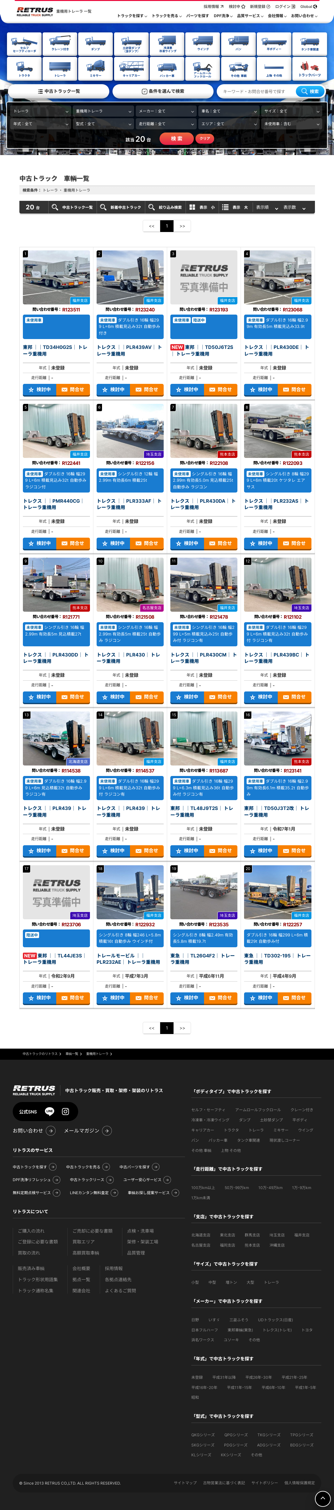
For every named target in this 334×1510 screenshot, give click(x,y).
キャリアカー (202, 1129)
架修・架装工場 (142, 1241)
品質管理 (136, 1252)
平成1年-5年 (305, 1387)
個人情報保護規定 (299, 1482)
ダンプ (244, 1119)
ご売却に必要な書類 (92, 1230)
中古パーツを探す (134, 1166)
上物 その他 (231, 1150)
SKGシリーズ (203, 1444)
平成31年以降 (224, 1377)
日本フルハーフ (204, 1329)
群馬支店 (252, 1234)
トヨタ (307, 1329)
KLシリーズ (201, 1454)
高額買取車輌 (85, 1252)
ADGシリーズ (269, 1444)
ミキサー (281, 1129)
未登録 (197, 1377)
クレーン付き (301, 1109)
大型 (250, 1282)
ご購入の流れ (31, 1230)
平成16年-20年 (204, 1387)
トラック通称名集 (35, 1290)
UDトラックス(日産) (275, 1319)
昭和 (195, 1397)
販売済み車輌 (31, 1268)
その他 (254, 1339)
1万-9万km (301, 1187)
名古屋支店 (200, 1244)
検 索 (176, 138)
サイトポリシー (264, 1482)
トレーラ (256, 1129)
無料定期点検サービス (32, 1192)
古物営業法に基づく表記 (224, 1482)
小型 (195, 1282)
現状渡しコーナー (284, 1140)
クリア (205, 138)
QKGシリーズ (203, 1434)
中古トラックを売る (83, 1166)
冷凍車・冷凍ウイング (210, 1119)
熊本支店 (252, 1244)
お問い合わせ (28, 1130)
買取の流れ (29, 1252)
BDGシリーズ (302, 1444)
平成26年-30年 (258, 1377)
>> (182, 225)
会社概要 (81, 1268)
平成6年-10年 (273, 1387)
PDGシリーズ (236, 1444)
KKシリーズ (231, 1454)
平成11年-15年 (239, 1387)
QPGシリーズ (236, 1434)
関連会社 (81, 1290)
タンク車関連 (248, 1140)
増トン (231, 1282)
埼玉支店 (277, 1234)
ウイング (305, 1129)
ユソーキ (231, 1339)
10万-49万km (270, 1187)
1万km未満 (200, 1197)
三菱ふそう (239, 1319)
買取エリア (83, 1241)
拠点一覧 (81, 1279)
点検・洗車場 (140, 1230)
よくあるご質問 (120, 1290)
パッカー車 (218, 1140)
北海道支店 (200, 1234)
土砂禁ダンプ (271, 1119)
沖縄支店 (277, 1244)
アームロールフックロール (258, 1109)
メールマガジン (81, 1130)
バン (195, 1140)
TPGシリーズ (301, 1434)
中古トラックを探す (30, 1166)
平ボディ (300, 1119)
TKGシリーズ (269, 1434)
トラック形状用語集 (38, 1279)
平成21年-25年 (294, 1377)
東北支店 (227, 1234)
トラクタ (231, 1129)
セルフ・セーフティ (208, 1109)
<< (151, 225)
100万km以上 (203, 1187)
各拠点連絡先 (118, 1279)
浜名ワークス (202, 1339)
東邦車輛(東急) (240, 1329)
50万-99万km (237, 1187)
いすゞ (214, 1319)
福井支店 (302, 1234)
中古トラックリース (87, 1179)
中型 (212, 1282)
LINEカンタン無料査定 (89, 1192)
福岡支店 (227, 1244)
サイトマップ (185, 1482)
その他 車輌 (201, 1150)
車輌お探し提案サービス (149, 1192)
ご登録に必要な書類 (38, 1241)
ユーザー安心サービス (142, 1179)
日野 (195, 1319)
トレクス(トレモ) (277, 1329)
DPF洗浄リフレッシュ (32, 1179)
